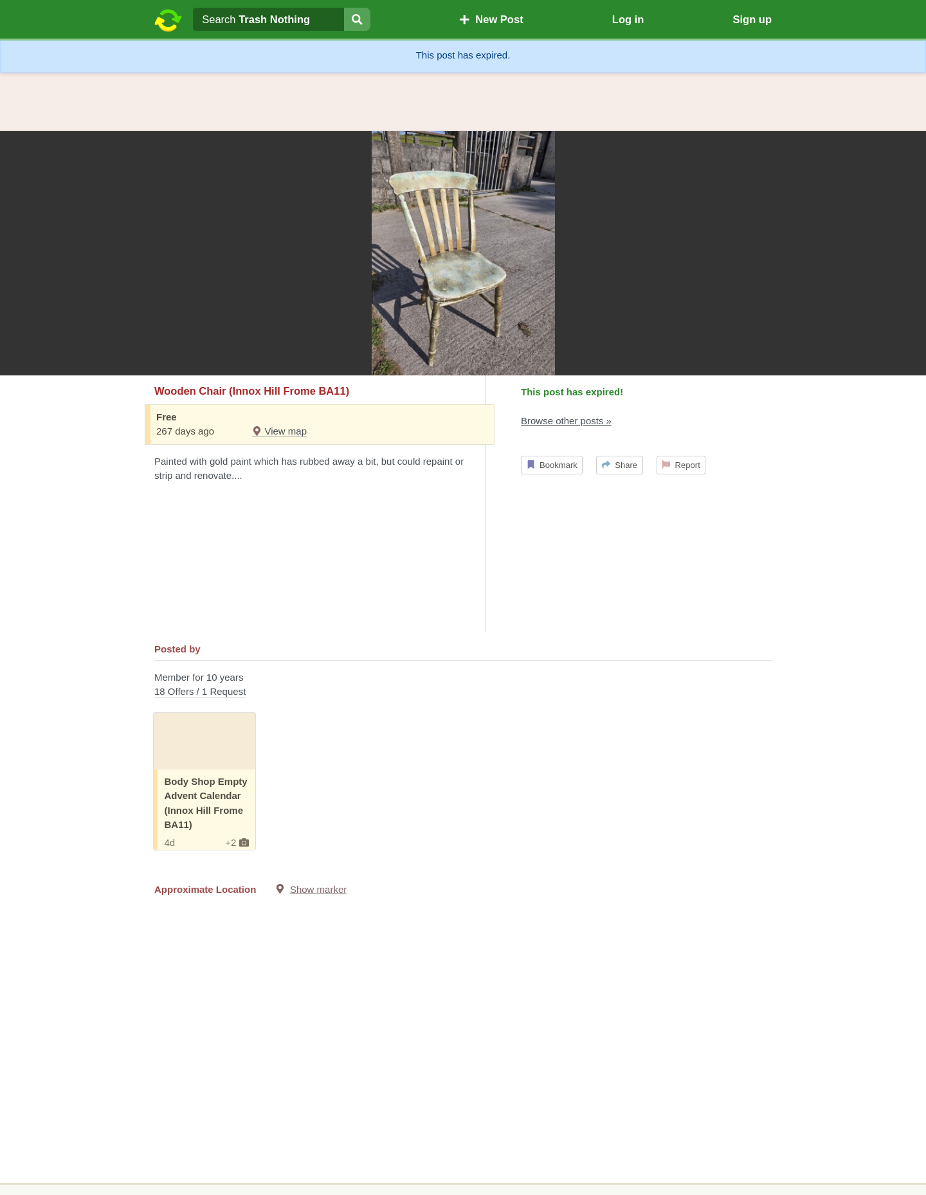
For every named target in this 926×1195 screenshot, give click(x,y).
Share (619, 465)
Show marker (318, 889)
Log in (628, 19)
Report (681, 465)
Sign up (752, 19)
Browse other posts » (566, 420)
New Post (491, 19)
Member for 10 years (463, 685)
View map (279, 431)
